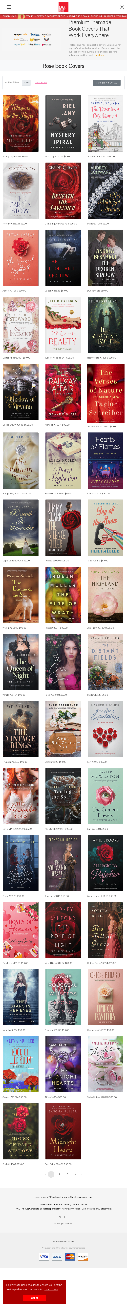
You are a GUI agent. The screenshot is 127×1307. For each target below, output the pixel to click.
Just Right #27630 (96, 627)
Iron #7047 (93, 761)
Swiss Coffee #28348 (98, 1097)
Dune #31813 (93, 290)
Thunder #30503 (10, 761)
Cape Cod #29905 (12, 560)
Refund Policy (80, 1204)
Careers (86, 1208)
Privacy (67, 1204)
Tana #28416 (93, 560)
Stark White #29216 (54, 493)
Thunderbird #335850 (98, 426)
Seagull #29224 (10, 1097)
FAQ (18, 1208)
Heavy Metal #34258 (97, 357)
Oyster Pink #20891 (12, 357)
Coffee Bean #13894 (97, 963)
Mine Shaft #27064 (54, 828)
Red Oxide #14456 (54, 1164)
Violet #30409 (94, 493)
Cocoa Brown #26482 (13, 424)
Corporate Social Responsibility (45, 1208)
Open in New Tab (107, 82)
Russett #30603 (53, 560)
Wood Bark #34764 (54, 963)
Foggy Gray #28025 (12, 493)
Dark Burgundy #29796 (57, 223)
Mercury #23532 (10, 223)
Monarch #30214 (53, 424)
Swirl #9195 (93, 694)
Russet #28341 (52, 627)
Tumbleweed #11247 (55, 357)
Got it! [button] (34, 1298)
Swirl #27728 (94, 223)
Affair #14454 (51, 1097)
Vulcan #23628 (52, 290)
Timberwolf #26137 (97, 156)
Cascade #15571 (53, 1030)
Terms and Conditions (51, 1204)
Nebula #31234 (9, 1030)
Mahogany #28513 (11, 156)
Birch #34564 (9, 1164)
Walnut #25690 (10, 627)
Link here (99, 55)
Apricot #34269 (10, 290)
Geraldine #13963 (11, 963)
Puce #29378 (52, 694)
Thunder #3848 (53, 896)
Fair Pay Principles (71, 1208)
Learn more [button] (51, 1289)
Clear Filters (41, 82)
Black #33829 (9, 896)
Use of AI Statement (101, 1208)
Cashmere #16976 (96, 1030)
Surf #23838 (93, 828)
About (25, 1208)
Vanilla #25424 (9, 694)
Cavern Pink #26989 (13, 828)
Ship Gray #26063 (54, 156)
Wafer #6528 (51, 761)
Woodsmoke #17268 (97, 896)
